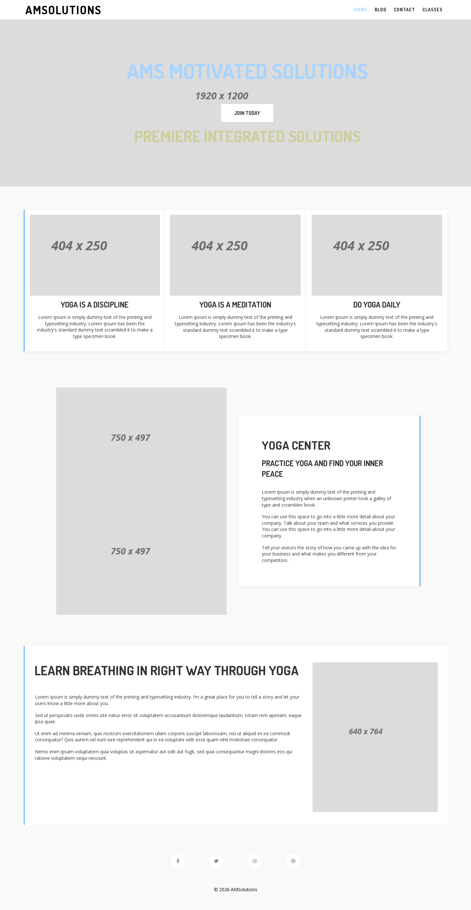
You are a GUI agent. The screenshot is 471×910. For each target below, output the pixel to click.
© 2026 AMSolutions (235, 889)
